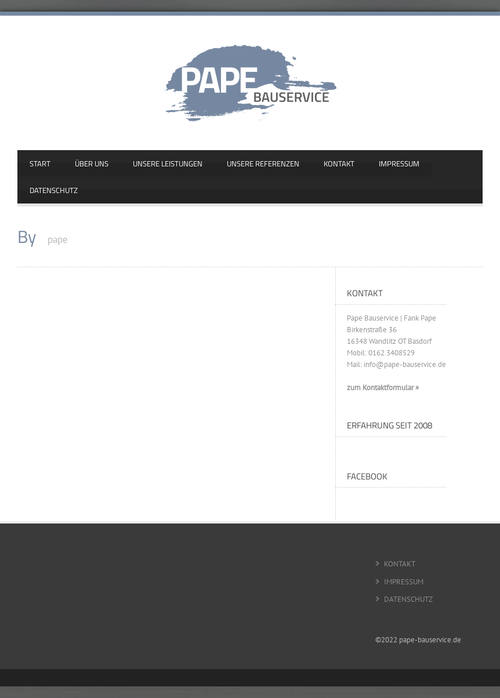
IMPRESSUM (399, 163)
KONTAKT (339, 163)
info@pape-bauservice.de (405, 364)
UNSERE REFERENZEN (263, 163)
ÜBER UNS (91, 163)
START (40, 163)
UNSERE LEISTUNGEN (167, 163)
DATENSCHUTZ (54, 190)
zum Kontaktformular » (383, 387)
